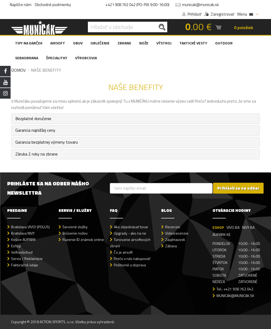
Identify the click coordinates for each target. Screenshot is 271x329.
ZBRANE (124, 43)
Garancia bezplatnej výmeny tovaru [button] (46, 142)
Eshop (16, 246)
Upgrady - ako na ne (130, 233)
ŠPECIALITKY (56, 58)
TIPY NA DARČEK (28, 43)
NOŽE (143, 43)
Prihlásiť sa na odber (238, 188)
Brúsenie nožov (75, 233)
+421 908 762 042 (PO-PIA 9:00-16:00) (137, 5)
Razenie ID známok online (83, 239)
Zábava (171, 246)
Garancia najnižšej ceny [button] (35, 130)
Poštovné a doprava (130, 265)
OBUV (78, 43)
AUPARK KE (222, 234)
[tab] (135, 119)
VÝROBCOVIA (86, 58)
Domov (18, 70)
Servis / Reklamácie (27, 258)
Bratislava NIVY (23, 233)
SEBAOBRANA (26, 58)
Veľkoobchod (22, 252)
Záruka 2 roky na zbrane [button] (36, 154)
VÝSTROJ (163, 43)
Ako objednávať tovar (131, 227)
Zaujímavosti (175, 239)
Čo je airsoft (123, 252)
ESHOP (218, 227)
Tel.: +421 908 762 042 (234, 289)
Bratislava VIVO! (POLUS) (30, 227)
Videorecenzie (176, 233)
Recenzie (172, 227)
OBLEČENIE (100, 43)
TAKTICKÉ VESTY (193, 43)
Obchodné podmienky (53, 5)
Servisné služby (75, 227)
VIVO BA (233, 227)
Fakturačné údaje (24, 265)
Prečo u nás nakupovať (132, 258)
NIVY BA (248, 227)
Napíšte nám (20, 5)
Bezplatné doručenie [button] (33, 118)
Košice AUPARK (23, 239)
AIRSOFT (57, 43)
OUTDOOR (224, 43)
